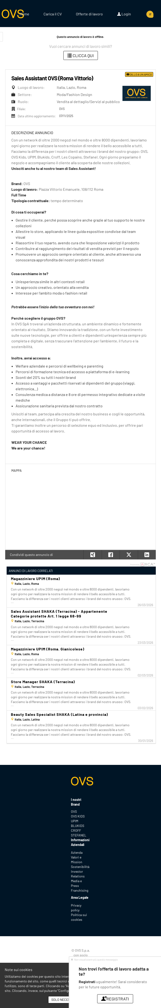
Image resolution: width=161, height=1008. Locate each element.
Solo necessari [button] (64, 1000)
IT (150, 14)
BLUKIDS (77, 826)
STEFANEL (78, 835)
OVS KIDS (78, 816)
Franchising (79, 890)
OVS (74, 811)
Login (124, 14)
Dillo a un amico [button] (139, 74)
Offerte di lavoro (89, 14)
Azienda (77, 852)
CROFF (76, 830)
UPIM (74, 821)
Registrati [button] (115, 998)
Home (24, 14)
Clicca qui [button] (80, 55)
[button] (147, 554)
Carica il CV (53, 14)
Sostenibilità (80, 867)
